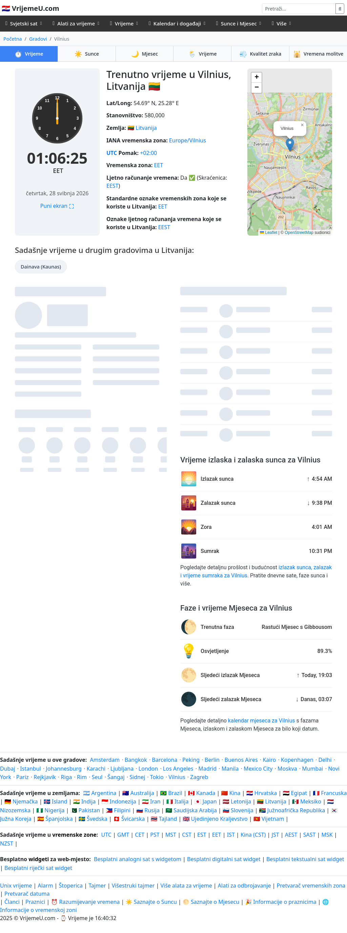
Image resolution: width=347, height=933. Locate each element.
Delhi (324, 759)
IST (231, 834)
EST (201, 834)
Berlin (212, 759)
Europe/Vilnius (187, 140)
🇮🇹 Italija (177, 801)
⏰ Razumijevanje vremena (85, 902)
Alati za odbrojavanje (245, 885)
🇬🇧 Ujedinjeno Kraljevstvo (215, 818)
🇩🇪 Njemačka (21, 801)
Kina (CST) (253, 834)
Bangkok (136, 759)
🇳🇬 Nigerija (50, 810)
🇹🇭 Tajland (164, 818)
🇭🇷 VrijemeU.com (30, 8)
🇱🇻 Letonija (237, 801)
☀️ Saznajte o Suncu (151, 902)
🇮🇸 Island (55, 801)
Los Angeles (178, 768)
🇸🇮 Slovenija (238, 810)
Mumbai (312, 768)
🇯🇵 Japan (206, 801)
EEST (112, 186)
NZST (6, 843)
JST (275, 834)
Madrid (207, 768)
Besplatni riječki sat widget (38, 868)
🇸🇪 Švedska (93, 818)
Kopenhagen (297, 759)
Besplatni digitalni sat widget (224, 859)
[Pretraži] (299, 8)
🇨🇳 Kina (231, 793)
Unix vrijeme (16, 885)
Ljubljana (122, 768)
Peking (191, 759)
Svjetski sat (21, 23)
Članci (12, 902)
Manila (230, 768)
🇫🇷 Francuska (330, 793)
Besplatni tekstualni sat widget (305, 859)
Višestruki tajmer (133, 885)
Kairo (269, 759)
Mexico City (258, 768)
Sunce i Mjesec (236, 23)
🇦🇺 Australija (138, 793)
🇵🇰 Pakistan (85, 810)
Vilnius (176, 777)
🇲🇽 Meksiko (306, 801)
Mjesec (144, 53)
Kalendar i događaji (175, 23)
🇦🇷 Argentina (99, 793)
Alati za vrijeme (74, 23)
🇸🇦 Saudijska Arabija (191, 810)
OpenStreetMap (299, 232)
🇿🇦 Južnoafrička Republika (292, 810)
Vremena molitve (318, 53)
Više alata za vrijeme (186, 885)
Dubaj (7, 768)
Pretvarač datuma (26, 893)
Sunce (86, 53)
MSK (327, 834)
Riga (66, 777)
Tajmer (97, 885)
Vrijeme (122, 23)
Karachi (95, 768)
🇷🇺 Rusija (148, 810)
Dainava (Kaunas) (41, 266)
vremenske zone (74, 834)
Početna (12, 39)
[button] (290, 145)
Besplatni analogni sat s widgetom (137, 859)
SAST (309, 834)
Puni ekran (57, 206)
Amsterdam (105, 759)
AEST (291, 834)
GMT (123, 834)
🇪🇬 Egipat (295, 793)
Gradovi (38, 39)
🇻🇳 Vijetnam (268, 818)
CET (139, 834)
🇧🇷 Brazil (171, 793)
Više (279, 23)
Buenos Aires (241, 759)
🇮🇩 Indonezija (118, 801)
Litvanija (146, 128)
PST (154, 834)
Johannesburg (63, 768)
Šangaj (116, 777)
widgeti (38, 859)
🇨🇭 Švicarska (129, 818)
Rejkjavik (45, 777)
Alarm (45, 885)
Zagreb (199, 777)
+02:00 (148, 153)
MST (170, 834)
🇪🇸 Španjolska (55, 818)
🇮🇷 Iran (151, 801)
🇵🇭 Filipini (118, 810)
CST (186, 834)
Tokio (157, 777)
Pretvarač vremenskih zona (311, 885)
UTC (111, 153)
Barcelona (164, 759)
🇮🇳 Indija (84, 801)
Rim (82, 777)
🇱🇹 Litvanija (271, 801)
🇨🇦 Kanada (202, 793)
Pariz (22, 777)
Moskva (287, 768)
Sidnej (137, 777)
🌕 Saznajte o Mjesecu (211, 902)
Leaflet (268, 232)
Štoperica (71, 885)
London (148, 768)
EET (58, 170)
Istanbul (30, 768)
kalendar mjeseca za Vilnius (261, 720)
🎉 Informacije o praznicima (280, 902)
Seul (97, 777)
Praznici (35, 902)
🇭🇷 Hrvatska (261, 793)
